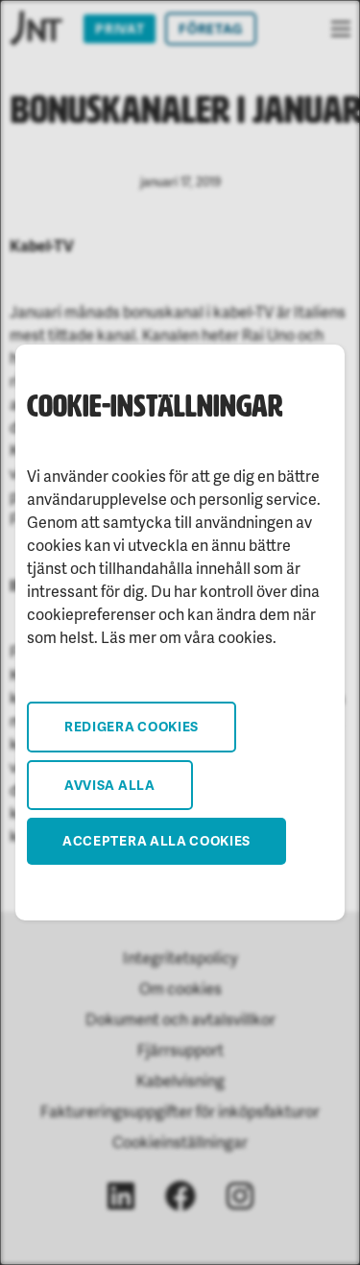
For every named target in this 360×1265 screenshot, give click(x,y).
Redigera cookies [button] (131, 726)
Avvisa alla (110, 785)
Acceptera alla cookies (156, 840)
